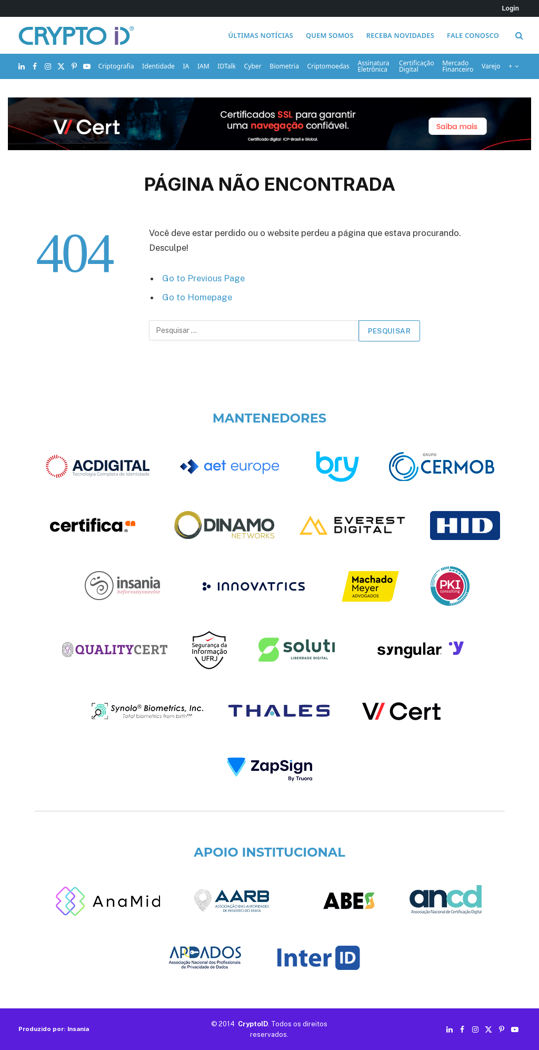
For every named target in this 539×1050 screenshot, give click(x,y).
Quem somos (330, 35)
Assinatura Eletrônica (374, 66)
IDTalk (226, 66)
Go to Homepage (197, 297)
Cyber (253, 66)
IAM (203, 66)
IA (186, 66)
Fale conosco (473, 35)
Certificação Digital (416, 66)
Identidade (158, 66)
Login (510, 8)
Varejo (491, 66)
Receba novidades (400, 35)
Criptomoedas (328, 66)
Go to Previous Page (203, 278)
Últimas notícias (260, 35)
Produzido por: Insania (53, 1029)
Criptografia (116, 66)
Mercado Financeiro (457, 66)
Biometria (284, 66)
